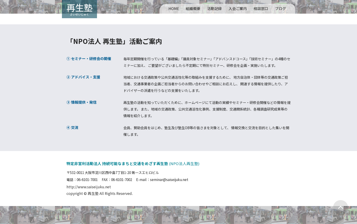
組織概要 (193, 8)
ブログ (280, 8)
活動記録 (214, 8)
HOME (173, 8)
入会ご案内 (238, 8)
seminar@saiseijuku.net (169, 179)
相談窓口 (261, 8)
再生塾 (79, 7)
